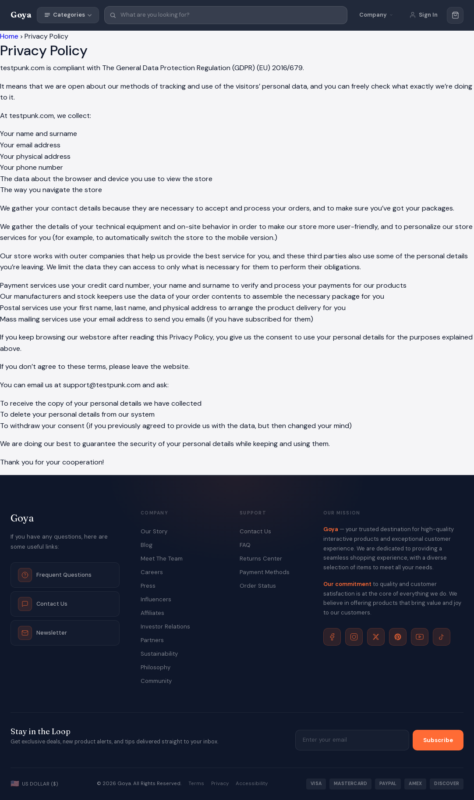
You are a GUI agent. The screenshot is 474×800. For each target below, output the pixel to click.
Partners (152, 640)
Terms (196, 783)
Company (154, 513)
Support (253, 513)
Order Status (258, 585)
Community (156, 681)
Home (9, 36)
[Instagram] (354, 637)
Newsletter (42, 633)
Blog (146, 545)
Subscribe (438, 740)
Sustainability (159, 653)
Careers (152, 572)
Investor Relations (165, 626)
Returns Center (261, 558)
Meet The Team (162, 558)
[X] (376, 637)
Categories (68, 14)
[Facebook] (332, 637)
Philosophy (155, 667)
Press (148, 585)
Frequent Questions (55, 575)
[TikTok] (441, 637)
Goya (21, 15)
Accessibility (252, 783)
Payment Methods (265, 572)
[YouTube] (419, 637)
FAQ (245, 545)
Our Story (154, 531)
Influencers (156, 599)
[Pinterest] (398, 637)
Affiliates (152, 613)
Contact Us (42, 604)
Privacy (220, 783)
